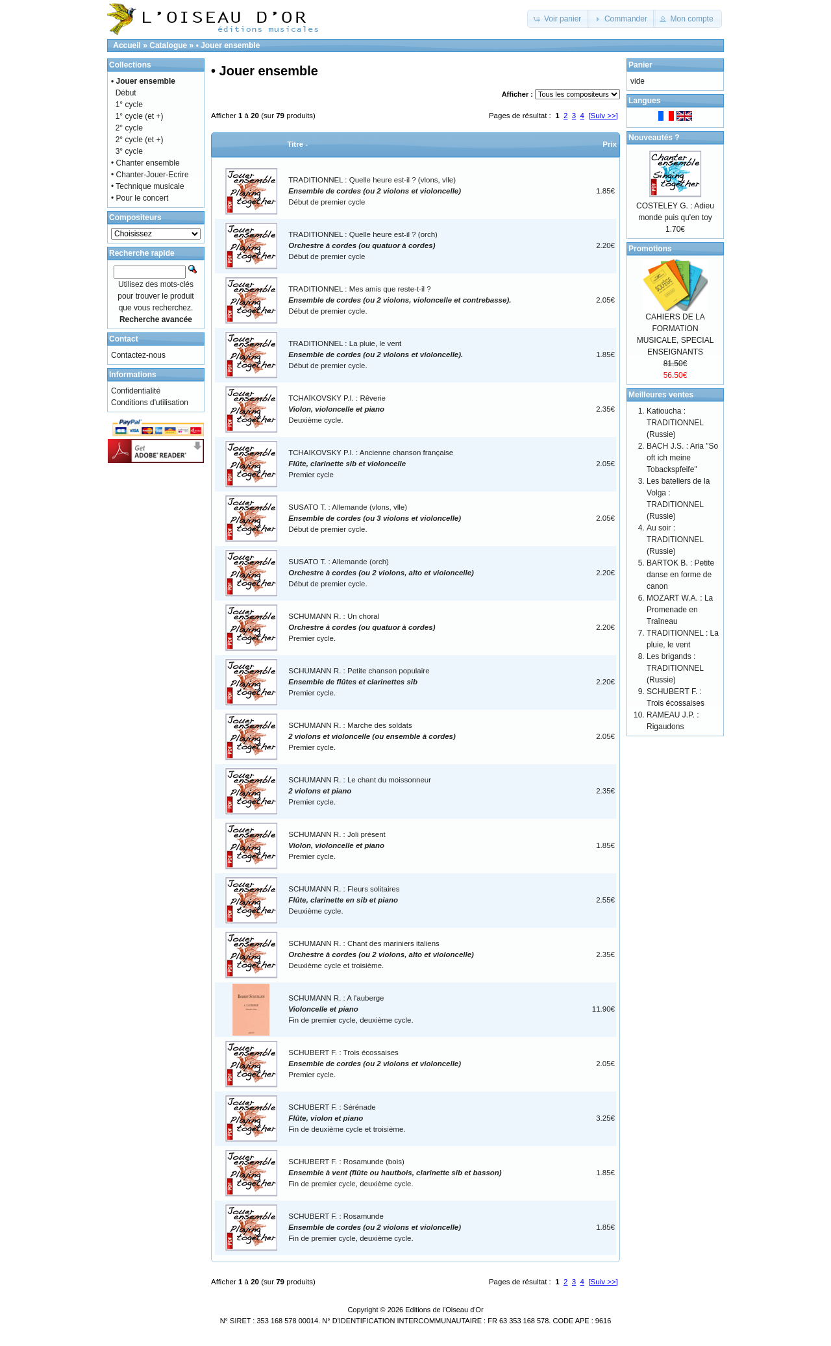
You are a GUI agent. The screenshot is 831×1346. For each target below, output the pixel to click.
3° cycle (129, 151)
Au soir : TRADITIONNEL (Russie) (675, 539)
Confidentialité (135, 390)
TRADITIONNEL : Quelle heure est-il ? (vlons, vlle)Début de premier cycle (374, 191)
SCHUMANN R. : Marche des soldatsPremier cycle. (372, 736)
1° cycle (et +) (140, 116)
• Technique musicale (147, 186)
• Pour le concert (139, 198)
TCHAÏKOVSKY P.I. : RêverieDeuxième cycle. (337, 409)
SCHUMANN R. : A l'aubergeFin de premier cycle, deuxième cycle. (350, 1009)
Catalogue (168, 45)
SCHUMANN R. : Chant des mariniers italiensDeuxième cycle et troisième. (381, 955)
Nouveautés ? (654, 137)
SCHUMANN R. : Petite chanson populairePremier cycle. (358, 682)
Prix (609, 144)
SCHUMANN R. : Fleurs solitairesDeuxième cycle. (343, 900)
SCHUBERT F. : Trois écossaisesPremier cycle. (374, 1064)
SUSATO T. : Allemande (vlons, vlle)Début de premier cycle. (374, 518)
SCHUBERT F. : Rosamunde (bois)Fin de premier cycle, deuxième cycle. (394, 1173)
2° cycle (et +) (140, 139)
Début (126, 92)
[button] (558, 19)
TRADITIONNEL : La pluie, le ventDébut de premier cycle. (375, 355)
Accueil (127, 45)
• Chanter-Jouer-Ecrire (150, 174)
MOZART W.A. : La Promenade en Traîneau (680, 609)
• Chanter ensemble (145, 163)
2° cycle (129, 127)
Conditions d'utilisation (149, 402)
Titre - (297, 144)
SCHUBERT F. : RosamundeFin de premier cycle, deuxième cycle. (374, 1227)
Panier (640, 64)
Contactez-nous (138, 355)
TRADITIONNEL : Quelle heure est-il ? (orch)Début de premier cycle (363, 246)
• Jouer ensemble (228, 45)
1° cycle (129, 104)
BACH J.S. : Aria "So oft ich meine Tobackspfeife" (682, 458)
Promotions (650, 248)
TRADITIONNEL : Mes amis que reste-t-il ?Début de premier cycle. (399, 300)
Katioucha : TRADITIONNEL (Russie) (675, 422)
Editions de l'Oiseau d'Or (444, 1310)
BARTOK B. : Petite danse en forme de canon (680, 574)
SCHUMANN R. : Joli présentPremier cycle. (337, 845)
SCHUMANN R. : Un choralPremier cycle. (361, 627)
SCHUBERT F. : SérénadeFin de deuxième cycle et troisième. (346, 1118)
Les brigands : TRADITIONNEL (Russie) (675, 668)
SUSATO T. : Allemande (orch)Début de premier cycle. (381, 573)
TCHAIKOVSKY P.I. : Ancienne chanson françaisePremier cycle (370, 464)
